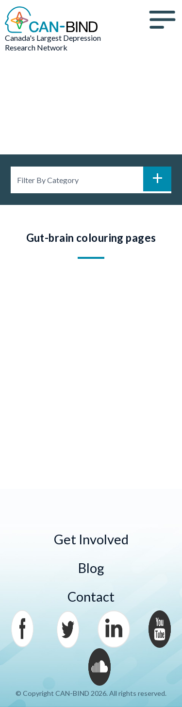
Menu (162, 20)
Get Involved (91, 539)
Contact (91, 597)
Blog (91, 568)
